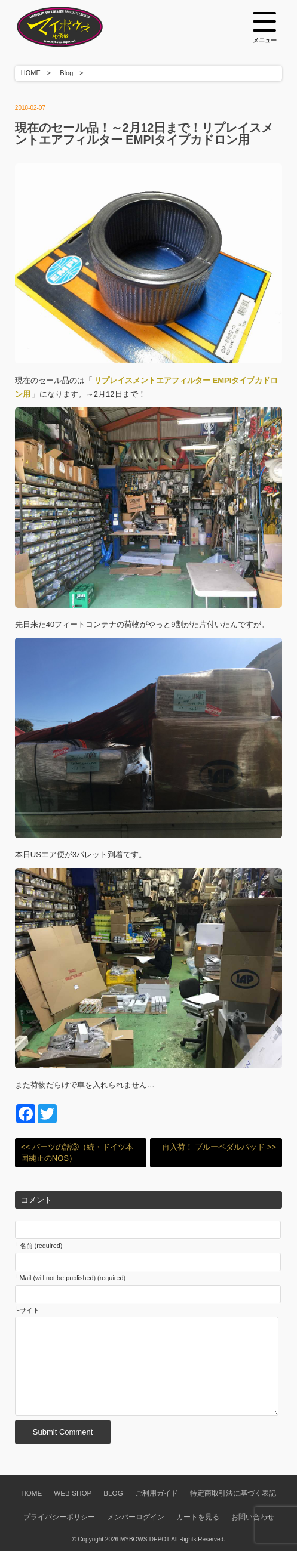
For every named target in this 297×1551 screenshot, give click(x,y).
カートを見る (197, 1517)
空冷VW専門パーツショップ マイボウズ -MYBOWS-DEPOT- (74, 27)
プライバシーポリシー (59, 1517)
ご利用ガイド (156, 1493)
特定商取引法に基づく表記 (233, 1493)
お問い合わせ (252, 1517)
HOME (31, 72)
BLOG (113, 1493)
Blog (66, 72)
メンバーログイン (135, 1517)
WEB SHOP (72, 1493)
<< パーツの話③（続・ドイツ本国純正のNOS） (77, 1152)
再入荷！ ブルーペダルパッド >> (219, 1146)
